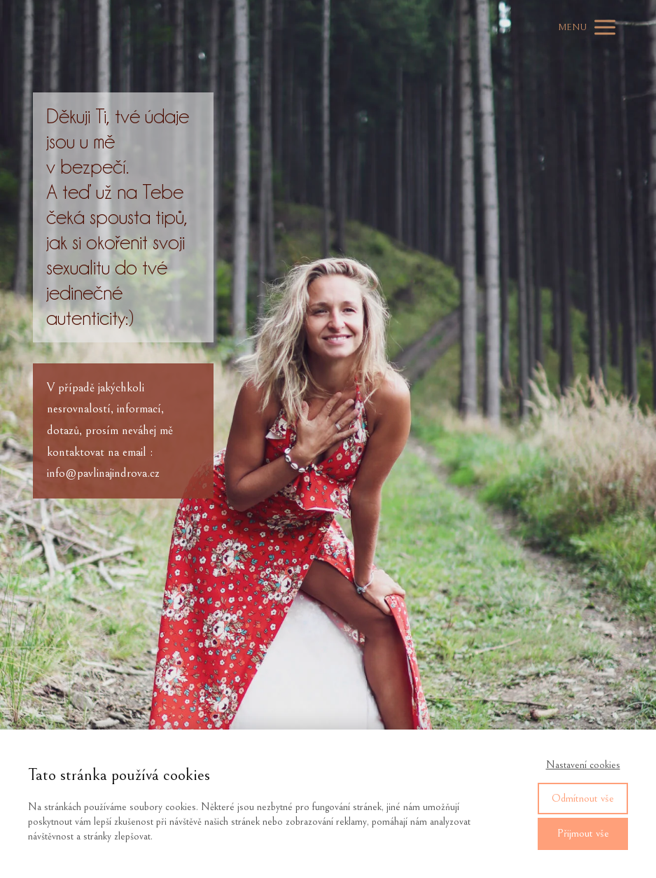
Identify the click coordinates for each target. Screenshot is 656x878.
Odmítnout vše (583, 798)
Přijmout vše (583, 833)
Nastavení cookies (583, 765)
